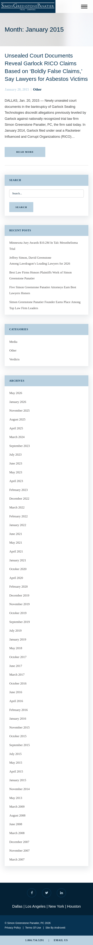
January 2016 (17, 718)
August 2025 (17, 419)
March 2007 (17, 859)
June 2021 (15, 534)
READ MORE (25, 152)
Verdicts (14, 359)
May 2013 (15, 798)
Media (13, 342)
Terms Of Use (33, 927)
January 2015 (17, 780)
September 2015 (19, 745)
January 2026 (17, 402)
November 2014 (19, 789)
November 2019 (19, 604)
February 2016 (18, 710)
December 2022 (19, 498)
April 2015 (16, 771)
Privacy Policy (13, 927)
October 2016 (17, 683)
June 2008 (15, 824)
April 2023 (16, 481)
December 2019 (19, 595)
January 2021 (17, 560)
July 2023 (15, 454)
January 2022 (17, 525)
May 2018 (15, 648)
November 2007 (19, 850)
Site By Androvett (55, 927)
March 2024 (17, 437)
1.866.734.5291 (34, 940)
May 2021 (15, 542)
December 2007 (19, 842)
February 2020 (18, 586)
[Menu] (84, 7)
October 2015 (17, 736)
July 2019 (15, 630)
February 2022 (18, 516)
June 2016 (15, 692)
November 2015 (19, 727)
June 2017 (15, 666)
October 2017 (17, 657)
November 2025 (19, 410)
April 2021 (16, 551)
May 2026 (15, 393)
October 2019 (17, 613)
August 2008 (17, 815)
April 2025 (16, 428)
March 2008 (17, 833)
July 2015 (15, 754)
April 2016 (16, 701)
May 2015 (15, 762)
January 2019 (17, 639)
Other (37, 89)
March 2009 (17, 806)
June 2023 (15, 463)
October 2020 (17, 569)
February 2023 (18, 490)
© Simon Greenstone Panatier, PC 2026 (27, 923)
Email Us (61, 940)
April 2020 (16, 578)
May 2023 (15, 472)
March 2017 (17, 674)
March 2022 (17, 507)
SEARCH (21, 207)
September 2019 (19, 622)
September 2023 (19, 446)
